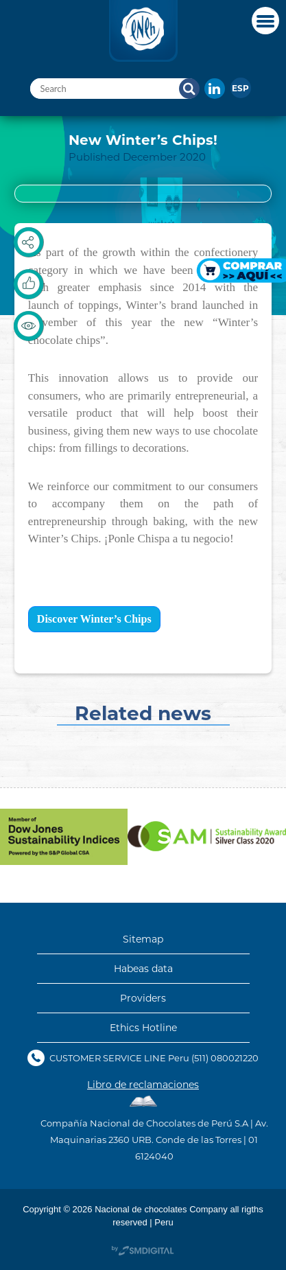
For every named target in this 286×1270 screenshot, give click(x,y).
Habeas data (143, 968)
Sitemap (143, 939)
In (214, 88)
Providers (143, 998)
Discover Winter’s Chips (94, 619)
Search (189, 88)
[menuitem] (240, 88)
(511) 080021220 (225, 1057)
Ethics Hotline (143, 1027)
